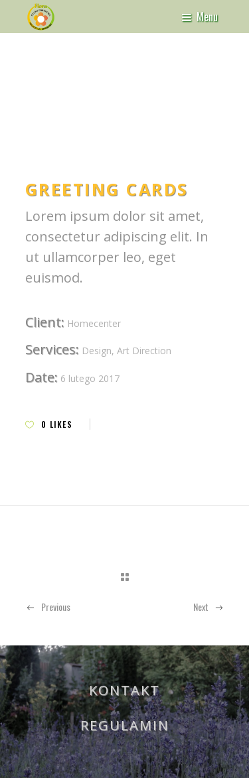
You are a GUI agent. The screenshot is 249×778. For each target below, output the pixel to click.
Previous (47, 607)
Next (208, 607)
